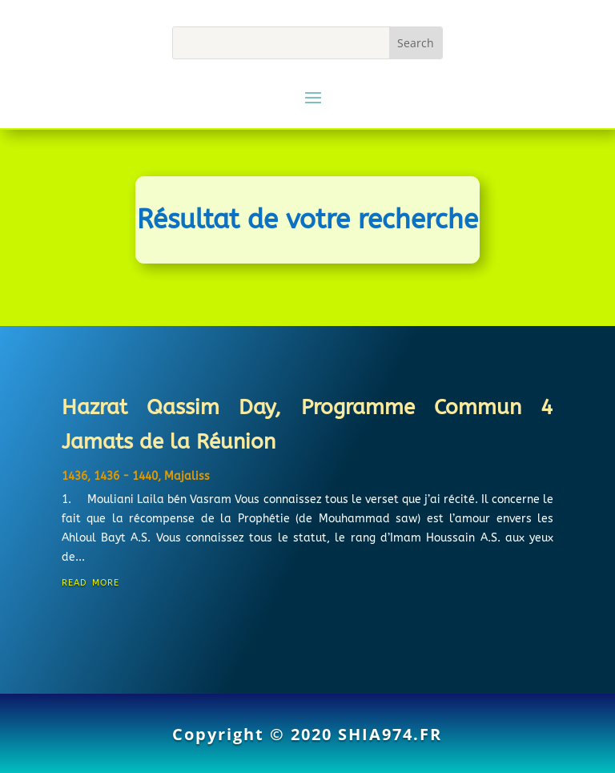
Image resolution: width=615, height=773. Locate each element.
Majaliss (187, 476)
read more (90, 581)
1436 (74, 476)
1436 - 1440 (126, 476)
